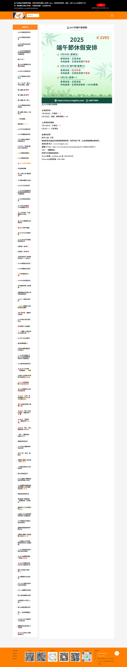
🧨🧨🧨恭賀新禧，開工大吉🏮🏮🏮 (24, 383)
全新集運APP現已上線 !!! (24, 601)
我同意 (100, 5)
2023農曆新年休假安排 (24, 577)
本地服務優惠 (22, 168)
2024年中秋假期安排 (24, 280)
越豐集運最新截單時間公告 (24, 528)
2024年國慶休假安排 (24, 268)
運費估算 (15, 653)
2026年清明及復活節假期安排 (24, 45)
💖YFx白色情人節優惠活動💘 (24, 633)
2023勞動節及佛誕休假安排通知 (24, 521)
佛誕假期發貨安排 (23, 494)
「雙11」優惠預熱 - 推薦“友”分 (24, 435)
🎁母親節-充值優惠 (24, 326)
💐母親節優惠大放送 (24, 180)
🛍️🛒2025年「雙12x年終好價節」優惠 (24, 83)
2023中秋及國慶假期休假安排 (24, 447)
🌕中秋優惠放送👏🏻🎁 (24, 274)
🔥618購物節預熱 (23, 158)
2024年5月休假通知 (24, 338)
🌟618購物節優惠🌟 (24, 153)
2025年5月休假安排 (24, 185)
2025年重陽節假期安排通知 (24, 106)
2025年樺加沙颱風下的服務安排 (24, 140)
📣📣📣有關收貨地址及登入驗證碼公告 (24, 563)
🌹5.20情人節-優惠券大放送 (24, 174)
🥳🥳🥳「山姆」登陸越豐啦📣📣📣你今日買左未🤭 (24, 397)
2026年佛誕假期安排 (24, 32)
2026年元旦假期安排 (24, 71)
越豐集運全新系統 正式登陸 (24, 626)
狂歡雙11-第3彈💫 (23, 246)
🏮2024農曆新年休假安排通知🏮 (24, 389)
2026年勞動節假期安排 (24, 38)
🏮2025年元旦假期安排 (24, 233)
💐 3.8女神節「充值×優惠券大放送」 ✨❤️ (24, 214)
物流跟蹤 (15, 656)
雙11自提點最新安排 (24, 607)
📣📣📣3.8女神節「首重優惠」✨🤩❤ (24, 369)
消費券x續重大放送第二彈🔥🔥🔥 (24, 460)
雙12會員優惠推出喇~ (24, 595)
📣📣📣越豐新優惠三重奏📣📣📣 (24, 557)
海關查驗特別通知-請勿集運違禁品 (24, 293)
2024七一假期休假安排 (24, 300)
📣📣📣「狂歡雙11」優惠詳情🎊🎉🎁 (24, 421)
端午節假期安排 (23, 473)
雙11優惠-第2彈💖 (23, 95)
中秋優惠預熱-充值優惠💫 (24, 286)
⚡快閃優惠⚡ (22, 119)
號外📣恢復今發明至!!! (23, 570)
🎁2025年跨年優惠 (23, 228)
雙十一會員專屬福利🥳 (24, 613)
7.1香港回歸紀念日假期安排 (24, 467)
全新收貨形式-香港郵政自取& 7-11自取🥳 (24, 257)
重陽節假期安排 (23, 441)
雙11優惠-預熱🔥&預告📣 (24, 112)
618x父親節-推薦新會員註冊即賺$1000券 (24, 479)
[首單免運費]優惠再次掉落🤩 (24, 349)
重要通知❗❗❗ (23, 124)
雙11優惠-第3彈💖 (23, 90)
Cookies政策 (26, 8)
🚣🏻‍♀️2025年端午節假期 (24, 163)
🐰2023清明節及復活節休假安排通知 (24, 550)
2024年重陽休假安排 (24, 263)
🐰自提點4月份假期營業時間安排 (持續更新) (24, 542)
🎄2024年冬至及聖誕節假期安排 (24, 240)
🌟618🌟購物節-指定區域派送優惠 (24, 306)
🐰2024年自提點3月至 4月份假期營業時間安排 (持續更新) (24, 357)
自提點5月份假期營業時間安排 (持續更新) (24, 514)
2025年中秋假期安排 (24, 129)
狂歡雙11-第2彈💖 (23, 251)
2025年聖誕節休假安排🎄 (24, 77)
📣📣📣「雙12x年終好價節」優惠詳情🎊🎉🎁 (24, 412)
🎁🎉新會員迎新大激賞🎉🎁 (24, 405)
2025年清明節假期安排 (24, 199)
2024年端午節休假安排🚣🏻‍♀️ (24, 320)
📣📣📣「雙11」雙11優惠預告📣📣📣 (24, 428)
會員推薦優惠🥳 (23, 343)
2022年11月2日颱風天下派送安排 (24, 620)
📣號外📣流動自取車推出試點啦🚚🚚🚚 (24, 376)
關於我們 (15, 658)
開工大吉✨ (21, 59)
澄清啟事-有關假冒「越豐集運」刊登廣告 (24, 500)
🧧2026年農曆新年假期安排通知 (24, 65)
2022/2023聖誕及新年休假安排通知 (24, 584)
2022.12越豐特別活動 (24, 590)
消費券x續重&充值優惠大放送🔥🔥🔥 (24, 535)
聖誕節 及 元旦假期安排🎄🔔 (24, 508)
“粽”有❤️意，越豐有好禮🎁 (24, 313)
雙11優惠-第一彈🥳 (24, 100)
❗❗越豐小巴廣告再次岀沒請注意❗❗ (24, 332)
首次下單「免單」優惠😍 (24, 454)
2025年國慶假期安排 (24, 134)
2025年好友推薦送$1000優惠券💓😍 (23, 206)
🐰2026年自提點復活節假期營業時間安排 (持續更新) (24, 52)
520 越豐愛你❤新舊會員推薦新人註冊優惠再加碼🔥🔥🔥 (24, 487)
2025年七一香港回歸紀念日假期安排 (24, 147)
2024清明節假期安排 (24, 363)
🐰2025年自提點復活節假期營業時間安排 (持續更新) (24, 192)
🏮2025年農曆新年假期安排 (24, 221)
